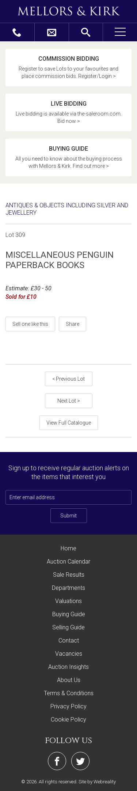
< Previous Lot (68, 379)
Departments (68, 587)
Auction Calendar (68, 561)
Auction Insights (68, 666)
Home (68, 548)
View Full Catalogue (68, 423)
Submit (68, 516)
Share (72, 324)
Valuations (68, 601)
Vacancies (68, 653)
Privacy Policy (68, 706)
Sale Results (68, 574)
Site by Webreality (97, 781)
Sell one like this (30, 324)
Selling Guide (68, 627)
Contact (68, 640)
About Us (68, 680)
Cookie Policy (68, 719)
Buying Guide (68, 614)
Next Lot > (68, 401)
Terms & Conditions (69, 693)
